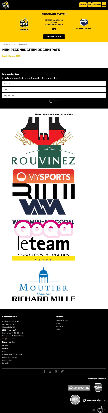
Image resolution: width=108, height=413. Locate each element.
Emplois (5, 363)
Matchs (5, 346)
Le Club (14, 45)
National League (62, 321)
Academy (59, 326)
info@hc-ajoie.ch (8, 339)
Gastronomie (97, 4)
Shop (89, 4)
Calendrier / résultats (10, 357)
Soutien (5, 349)
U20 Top (59, 323)
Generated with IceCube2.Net (96, 411)
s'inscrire (55, 101)
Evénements (7, 360)
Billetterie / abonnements (12, 354)
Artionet (82, 411)
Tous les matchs (54, 37)
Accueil (5, 45)
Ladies (58, 329)
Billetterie (83, 4)
